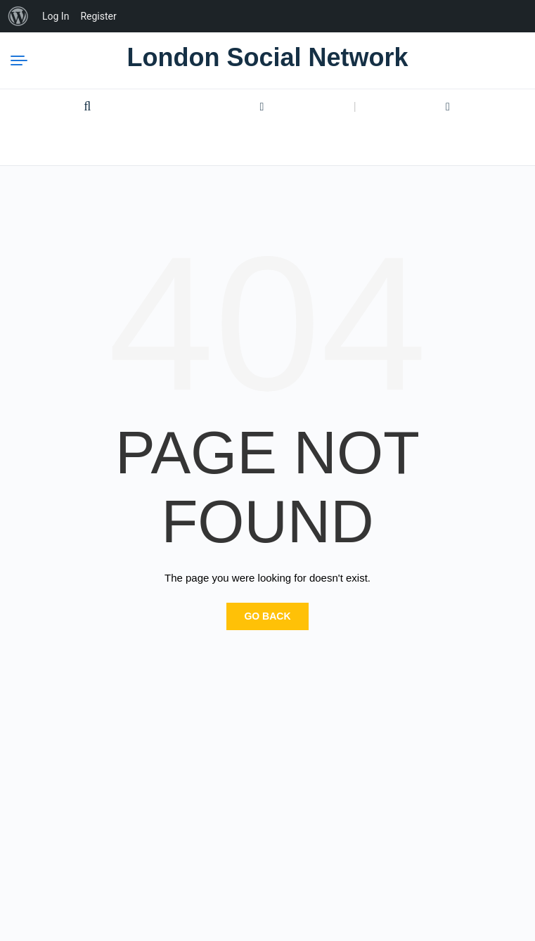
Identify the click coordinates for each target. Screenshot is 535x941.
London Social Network (267, 57)
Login (262, 107)
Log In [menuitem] (55, 16)
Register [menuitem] (98, 16)
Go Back (267, 616)
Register (448, 107)
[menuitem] (18, 16)
